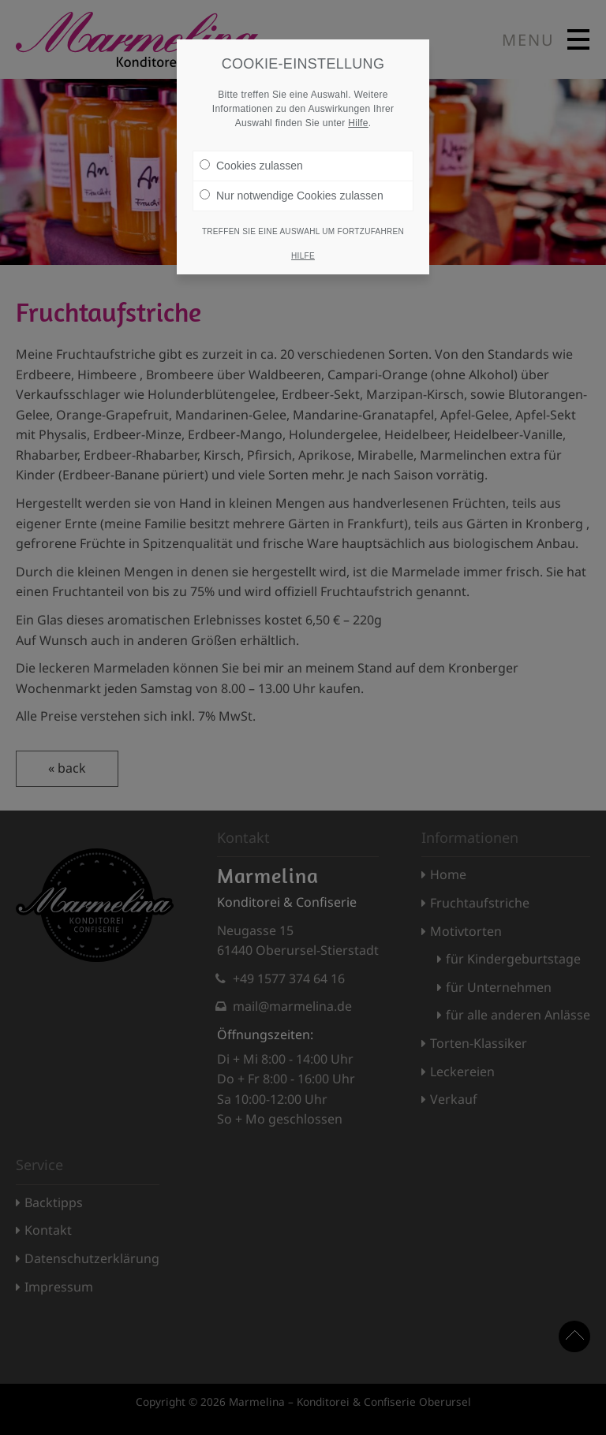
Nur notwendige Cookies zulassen (291, 189)
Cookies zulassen (251, 159)
